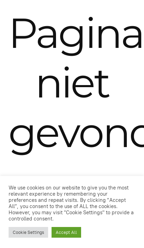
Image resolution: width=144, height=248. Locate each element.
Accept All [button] (66, 232)
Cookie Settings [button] (28, 232)
